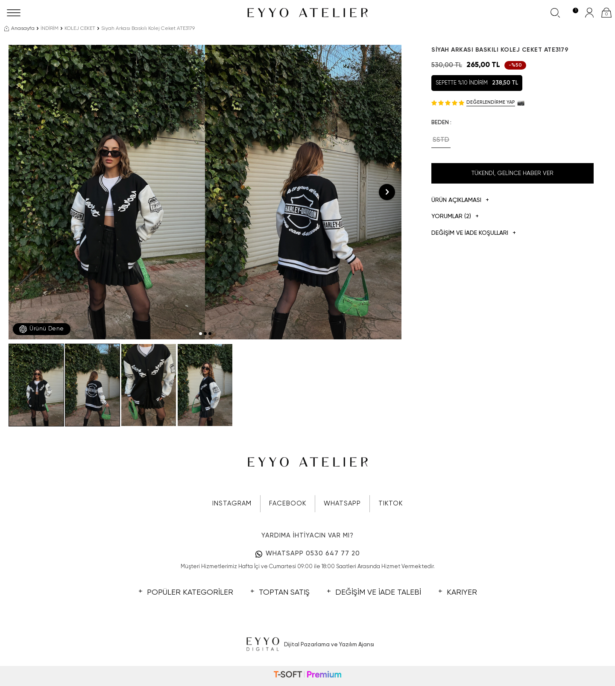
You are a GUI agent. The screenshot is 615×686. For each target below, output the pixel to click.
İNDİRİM (50, 28)
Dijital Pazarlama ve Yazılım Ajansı (307, 644)
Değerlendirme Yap (490, 102)
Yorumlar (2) (455, 217)
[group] (107, 192)
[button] (200, 333)
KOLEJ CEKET (79, 28)
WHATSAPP (342, 503)
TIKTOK (390, 503)
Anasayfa (19, 29)
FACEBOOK (287, 503)
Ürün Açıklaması (460, 200)
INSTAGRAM (232, 503)
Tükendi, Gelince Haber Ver (513, 173)
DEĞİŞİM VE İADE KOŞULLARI (473, 233)
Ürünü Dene (41, 329)
